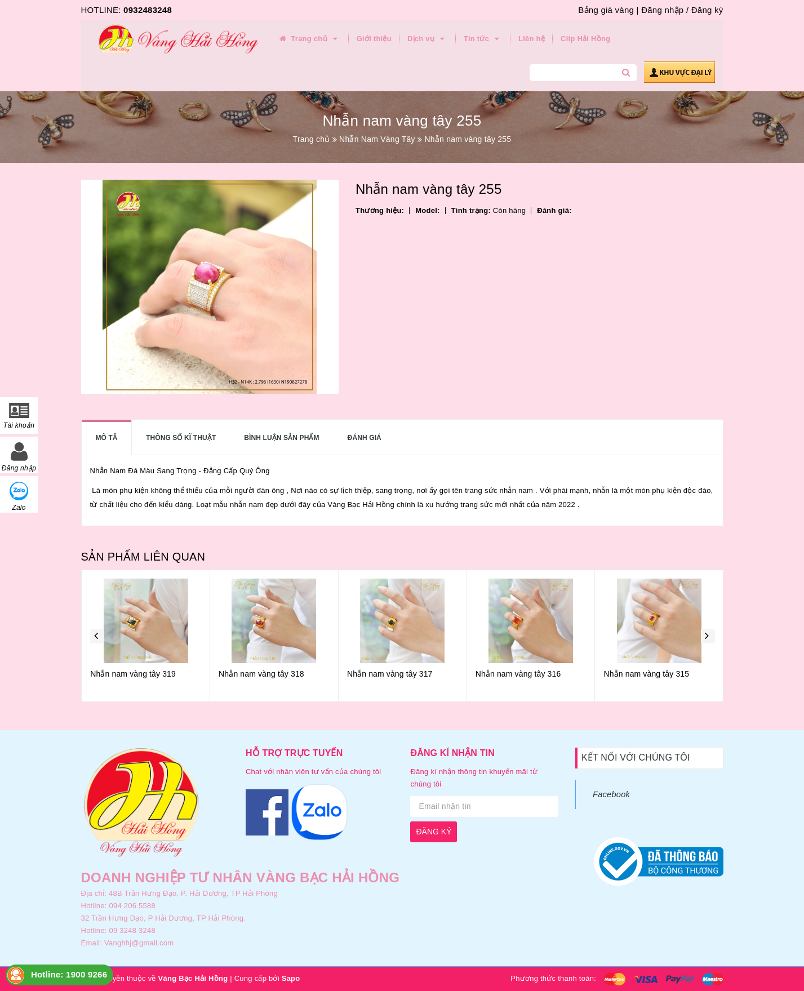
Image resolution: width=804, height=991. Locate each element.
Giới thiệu (374, 38)
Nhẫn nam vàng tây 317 (461, 673)
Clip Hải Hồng (585, 38)
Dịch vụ (427, 39)
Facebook (611, 794)
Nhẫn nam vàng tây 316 (589, 673)
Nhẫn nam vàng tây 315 (718, 673)
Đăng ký (707, 10)
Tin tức (483, 39)
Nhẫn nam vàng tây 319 (204, 673)
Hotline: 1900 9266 (69, 974)
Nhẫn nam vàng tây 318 (332, 673)
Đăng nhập (662, 10)
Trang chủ (309, 39)
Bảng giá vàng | (608, 10)
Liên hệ (531, 38)
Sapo (291, 978)
